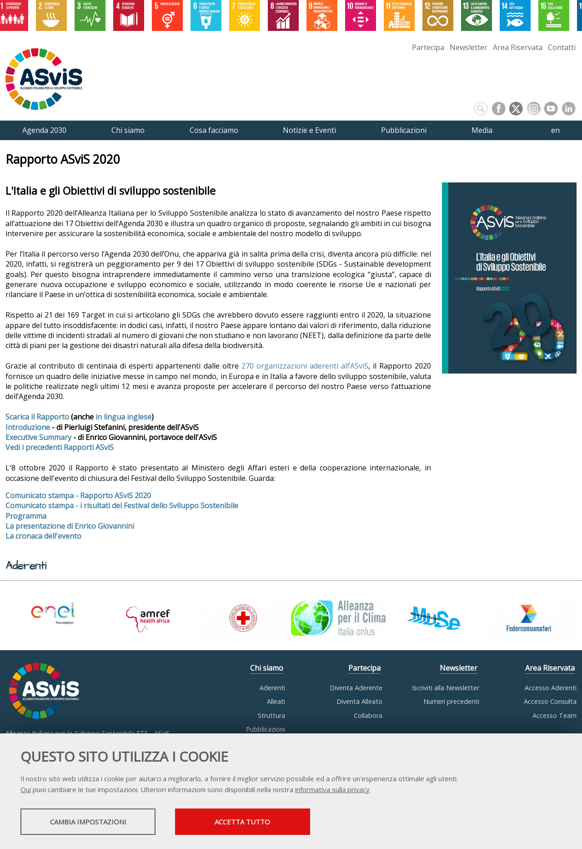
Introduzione (27, 427)
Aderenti (272, 687)
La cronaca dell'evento (43, 536)
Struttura (271, 715)
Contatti (562, 47)
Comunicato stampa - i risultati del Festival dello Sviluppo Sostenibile (121, 505)
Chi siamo (266, 668)
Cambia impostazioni (92, 822)
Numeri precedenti (451, 701)
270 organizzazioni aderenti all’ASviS (303, 366)
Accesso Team (554, 715)
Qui (25, 789)
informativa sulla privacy (332, 789)
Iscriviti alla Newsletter (445, 687)
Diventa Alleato (359, 701)
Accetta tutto (256, 822)
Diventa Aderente (356, 687)
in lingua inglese (123, 417)
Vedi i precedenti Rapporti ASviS (59, 447)
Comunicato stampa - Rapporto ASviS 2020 (78, 495)
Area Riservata (517, 47)
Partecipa (428, 47)
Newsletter (468, 47)
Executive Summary (38, 437)
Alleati (276, 701)
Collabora (368, 715)
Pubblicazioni (265, 729)
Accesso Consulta (550, 701)
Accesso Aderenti (551, 687)
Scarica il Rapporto (37, 417)
